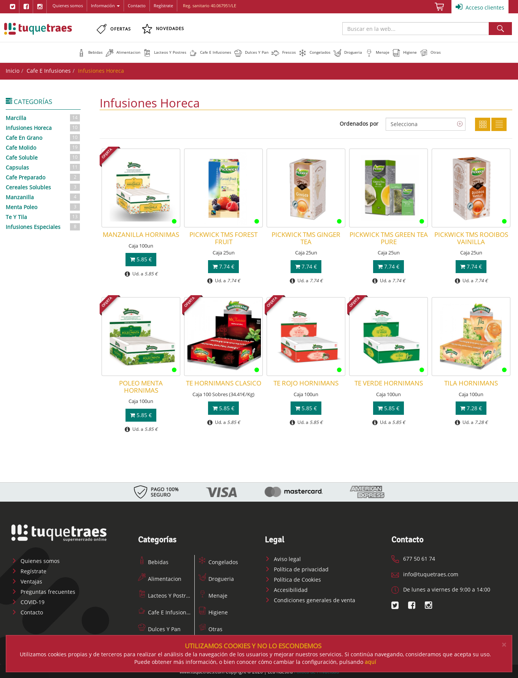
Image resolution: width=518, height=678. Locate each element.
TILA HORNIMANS (471, 383)
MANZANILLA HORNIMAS (141, 234)
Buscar (500, 28)
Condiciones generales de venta (310, 599)
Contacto (137, 5)
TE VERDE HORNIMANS (388, 383)
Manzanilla (43, 196)
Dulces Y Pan (159, 628)
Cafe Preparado (43, 177)
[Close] (504, 645)
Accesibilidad (286, 589)
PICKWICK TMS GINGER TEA (306, 238)
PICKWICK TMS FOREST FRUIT (223, 238)
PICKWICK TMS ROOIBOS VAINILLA (471, 238)
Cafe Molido (43, 147)
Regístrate (163, 5)
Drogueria (216, 578)
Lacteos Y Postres (165, 594)
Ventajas (26, 581)
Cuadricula (482, 124)
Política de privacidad (297, 568)
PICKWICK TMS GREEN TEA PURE (389, 238)
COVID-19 (27, 601)
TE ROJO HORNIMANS (305, 383)
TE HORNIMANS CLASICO (223, 383)
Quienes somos (67, 5)
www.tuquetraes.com (38, 28)
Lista (499, 124)
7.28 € (471, 407)
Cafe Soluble (43, 157)
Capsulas (43, 167)
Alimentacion (159, 578)
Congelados (218, 561)
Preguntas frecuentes (43, 591)
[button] (90, 52)
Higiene (213, 611)
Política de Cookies (293, 578)
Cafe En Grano (43, 137)
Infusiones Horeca (43, 127)
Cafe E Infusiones (49, 70)
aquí (370, 661)
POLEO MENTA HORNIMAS (141, 386)
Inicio (12, 70)
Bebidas (153, 561)
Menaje (213, 594)
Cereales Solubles (43, 186)
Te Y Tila (43, 216)
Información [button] (105, 5)
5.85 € (141, 259)
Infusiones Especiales (43, 226)
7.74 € (223, 266)
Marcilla (43, 117)
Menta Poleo (43, 206)
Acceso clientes (480, 7)
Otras (210, 628)
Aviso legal (283, 558)
